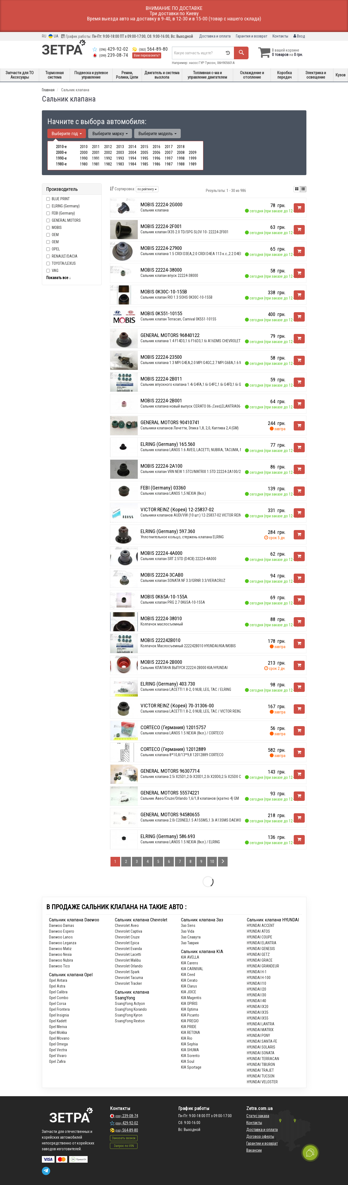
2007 (168, 152)
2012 (108, 147)
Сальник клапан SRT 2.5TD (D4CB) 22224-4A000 (178, 559)
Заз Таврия (190, 943)
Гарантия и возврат (251, 36)
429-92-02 (110, 49)
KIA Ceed (188, 974)
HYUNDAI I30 (256, 995)
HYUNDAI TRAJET (260, 1070)
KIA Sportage (191, 1067)
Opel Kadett (58, 1021)
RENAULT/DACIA (61, 256)
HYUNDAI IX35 (257, 1012)
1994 (132, 158)
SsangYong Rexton (130, 1021)
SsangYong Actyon (130, 1003)
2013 (120, 147)
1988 (181, 164)
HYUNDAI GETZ (258, 954)
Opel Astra (57, 986)
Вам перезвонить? (147, 55)
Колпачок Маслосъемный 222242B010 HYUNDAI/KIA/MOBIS (188, 646)
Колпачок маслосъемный (162, 624)
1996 (156, 158)
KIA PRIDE (188, 1026)
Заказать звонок (124, 1138)
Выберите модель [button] (157, 133)
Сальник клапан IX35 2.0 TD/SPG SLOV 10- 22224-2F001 (185, 232)
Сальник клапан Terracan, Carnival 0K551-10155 (178, 319)
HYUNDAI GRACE (260, 960)
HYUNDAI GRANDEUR (263, 966)
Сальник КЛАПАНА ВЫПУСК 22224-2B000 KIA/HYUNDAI (184, 667)
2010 (84, 147)
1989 (192, 164)
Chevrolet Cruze (127, 937)
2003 (120, 152)
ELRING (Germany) (63, 206)
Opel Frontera (59, 1009)
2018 (181, 147)
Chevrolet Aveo (127, 925)
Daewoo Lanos (61, 937)
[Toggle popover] (310, 1152)
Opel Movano (59, 1038)
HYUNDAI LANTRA (260, 1024)
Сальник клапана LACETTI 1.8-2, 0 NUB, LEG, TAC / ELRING (186, 689)
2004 (132, 152)
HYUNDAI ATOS (258, 931)
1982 (108, 164)
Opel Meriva (58, 1026)
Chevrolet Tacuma (129, 977)
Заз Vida (187, 931)
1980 (84, 164)
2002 (108, 152)
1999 (192, 158)
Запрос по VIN (124, 1146)
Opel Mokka (58, 1032)
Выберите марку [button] (110, 133)
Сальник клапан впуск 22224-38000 (169, 275)
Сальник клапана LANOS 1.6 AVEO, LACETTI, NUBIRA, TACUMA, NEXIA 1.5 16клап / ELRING (211, 450)
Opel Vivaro (58, 1055)
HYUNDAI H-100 (259, 977)
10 (212, 861)
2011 (96, 147)
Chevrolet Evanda (128, 948)
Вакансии (254, 1150)
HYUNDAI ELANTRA (261, 943)
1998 (181, 158)
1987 (168, 164)
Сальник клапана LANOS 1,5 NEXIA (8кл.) (173, 493)
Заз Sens (188, 925)
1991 (96, 158)
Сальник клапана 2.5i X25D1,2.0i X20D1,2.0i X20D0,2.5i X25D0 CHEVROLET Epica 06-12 (208, 776)
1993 (120, 158)
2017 (168, 147)
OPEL (53, 249)
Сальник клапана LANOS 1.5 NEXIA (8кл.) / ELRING (180, 842)
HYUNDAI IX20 (257, 1006)
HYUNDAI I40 (256, 1001)
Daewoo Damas (61, 925)
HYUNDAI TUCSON (260, 1076)
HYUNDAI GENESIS (261, 948)
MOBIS (57, 227)
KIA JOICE (188, 992)
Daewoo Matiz (60, 948)
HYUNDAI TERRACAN (263, 1058)
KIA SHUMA (190, 1050)
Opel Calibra (58, 992)
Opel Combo (58, 998)
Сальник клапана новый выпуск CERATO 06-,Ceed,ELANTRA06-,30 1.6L (197, 406)
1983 (120, 164)
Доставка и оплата (215, 36)
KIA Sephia (189, 1044)
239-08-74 (110, 55)
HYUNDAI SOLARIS (261, 1047)
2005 (144, 152)
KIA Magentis (191, 998)
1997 (168, 158)
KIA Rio (186, 1038)
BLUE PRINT (58, 199)
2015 (144, 147)
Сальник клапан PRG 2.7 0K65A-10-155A (173, 602)
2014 (132, 147)
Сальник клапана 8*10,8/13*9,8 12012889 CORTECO (182, 755)
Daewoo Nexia (60, 954)
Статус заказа (257, 1116)
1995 (144, 158)
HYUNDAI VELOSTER (262, 1082)
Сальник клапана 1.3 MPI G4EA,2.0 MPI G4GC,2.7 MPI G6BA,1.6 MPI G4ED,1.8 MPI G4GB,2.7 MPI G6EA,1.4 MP (224, 362)
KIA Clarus (189, 986)
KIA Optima (189, 1009)
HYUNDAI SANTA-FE (262, 1041)
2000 (84, 152)
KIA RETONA (190, 1032)
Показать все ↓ (58, 277)
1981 (96, 164)
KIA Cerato (189, 980)
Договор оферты (260, 1136)
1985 (144, 164)
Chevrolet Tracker (128, 983)
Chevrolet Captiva (128, 931)
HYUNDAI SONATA (260, 1053)
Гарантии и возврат (262, 1143)
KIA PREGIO (190, 1021)
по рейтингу (147, 189)
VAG (52, 270)
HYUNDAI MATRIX (260, 1030)
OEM (55, 234)
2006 (156, 152)
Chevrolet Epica (127, 943)
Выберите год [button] (67, 133)
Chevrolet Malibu (128, 960)
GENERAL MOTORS (66, 220)
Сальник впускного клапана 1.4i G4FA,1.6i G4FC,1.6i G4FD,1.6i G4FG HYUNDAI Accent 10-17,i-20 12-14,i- (221, 384)
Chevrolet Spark (127, 972)
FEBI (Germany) (60, 213)
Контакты (280, 36)
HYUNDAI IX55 (257, 1018)
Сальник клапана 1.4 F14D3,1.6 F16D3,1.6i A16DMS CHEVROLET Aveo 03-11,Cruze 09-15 (210, 341)
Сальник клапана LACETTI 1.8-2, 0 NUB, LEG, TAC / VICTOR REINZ (191, 711)
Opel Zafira (57, 1061)
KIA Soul (187, 1061)
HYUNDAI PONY (258, 1035)
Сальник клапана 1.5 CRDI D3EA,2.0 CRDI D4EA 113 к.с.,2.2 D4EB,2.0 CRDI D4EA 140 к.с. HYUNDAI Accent (223, 254)
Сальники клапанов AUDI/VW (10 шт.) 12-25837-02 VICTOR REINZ (192, 515)
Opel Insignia (59, 1015)
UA (53, 36)
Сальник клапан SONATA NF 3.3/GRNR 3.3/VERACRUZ (183, 580)
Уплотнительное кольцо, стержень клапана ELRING (182, 537)
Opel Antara (58, 980)
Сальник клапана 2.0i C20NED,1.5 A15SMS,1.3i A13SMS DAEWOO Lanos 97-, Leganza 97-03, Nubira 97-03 (223, 820)
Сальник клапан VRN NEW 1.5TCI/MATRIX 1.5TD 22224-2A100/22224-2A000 (200, 471)
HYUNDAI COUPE (259, 937)
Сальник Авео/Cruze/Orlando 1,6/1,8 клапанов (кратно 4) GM (190, 798)
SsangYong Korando (131, 1009)
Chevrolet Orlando (129, 966)
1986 (156, 164)
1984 (132, 164)
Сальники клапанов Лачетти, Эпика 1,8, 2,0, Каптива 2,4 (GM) (190, 428)
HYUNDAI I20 (256, 989)
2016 (156, 147)
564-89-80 (150, 49)
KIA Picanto (190, 1015)
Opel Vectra (58, 1050)
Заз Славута (191, 937)
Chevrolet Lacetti (128, 954)
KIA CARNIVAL (192, 969)
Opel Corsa (57, 1003)
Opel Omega (58, 1044)
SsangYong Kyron (128, 1015)
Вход (299, 36)
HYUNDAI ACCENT (260, 925)
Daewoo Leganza (62, 943)
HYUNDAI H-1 (257, 972)
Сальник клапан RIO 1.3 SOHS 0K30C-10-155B (176, 297)
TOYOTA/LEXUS (61, 263)
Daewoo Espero (61, 931)
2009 (192, 152)
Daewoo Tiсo (59, 966)
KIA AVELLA (190, 957)
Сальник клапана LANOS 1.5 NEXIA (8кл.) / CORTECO (182, 733)
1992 (108, 158)
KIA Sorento (190, 1055)
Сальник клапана (155, 210)
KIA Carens (189, 963)
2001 (96, 152)
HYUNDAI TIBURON (261, 1064)
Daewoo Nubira (61, 960)
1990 (84, 158)
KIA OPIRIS (189, 1003)
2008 (181, 152)
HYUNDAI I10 (256, 983)
